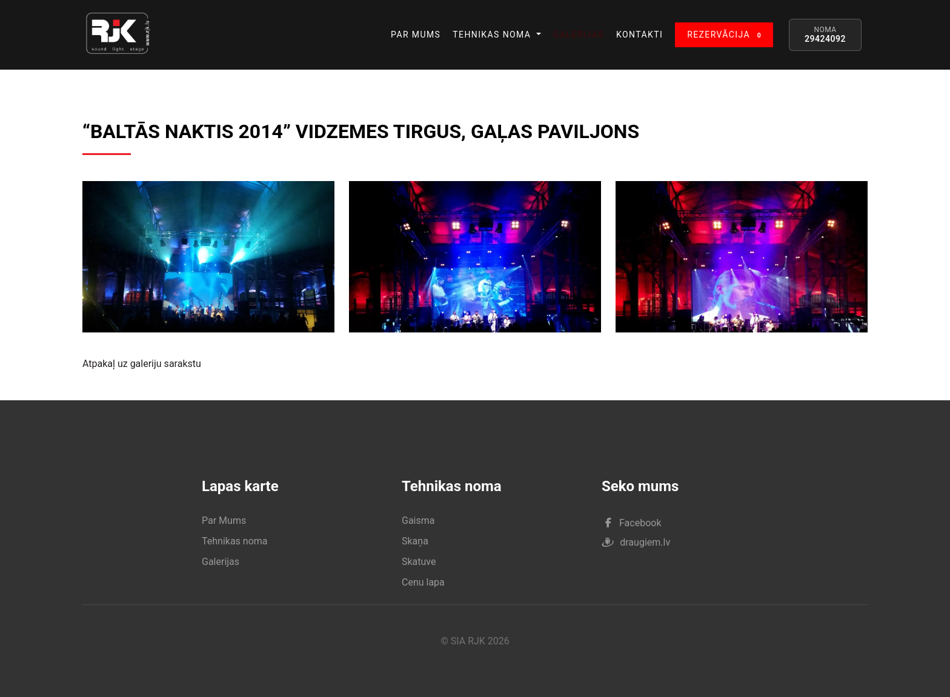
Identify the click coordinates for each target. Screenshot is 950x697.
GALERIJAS (578, 34)
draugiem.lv (636, 542)
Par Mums (224, 520)
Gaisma (418, 520)
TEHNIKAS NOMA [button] (493, 34)
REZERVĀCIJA (726, 35)
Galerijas (220, 561)
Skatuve (419, 561)
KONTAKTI (639, 34)
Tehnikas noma (235, 541)
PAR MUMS (415, 34)
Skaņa (415, 541)
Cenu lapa (423, 582)
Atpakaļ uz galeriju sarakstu (141, 363)
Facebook (633, 523)
